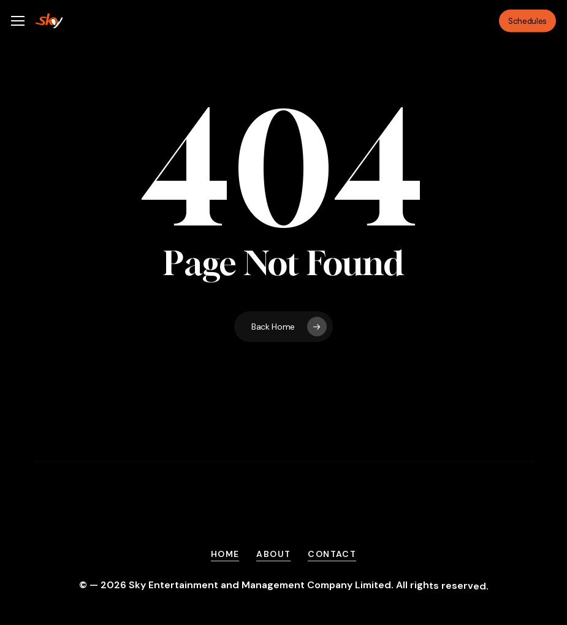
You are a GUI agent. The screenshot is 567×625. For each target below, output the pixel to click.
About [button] (273, 553)
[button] (18, 21)
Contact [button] (332, 553)
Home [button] (225, 553)
